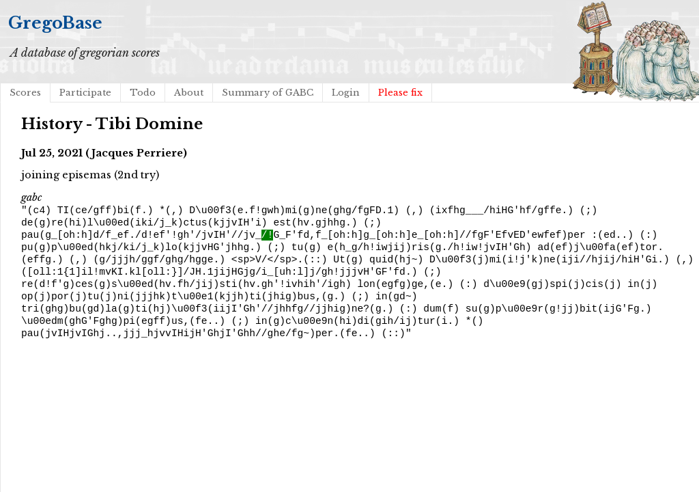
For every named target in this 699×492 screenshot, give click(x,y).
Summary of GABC (267, 92)
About (188, 92)
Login (346, 92)
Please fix (400, 92)
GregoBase (55, 23)
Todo (143, 92)
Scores (25, 92)
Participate (85, 92)
